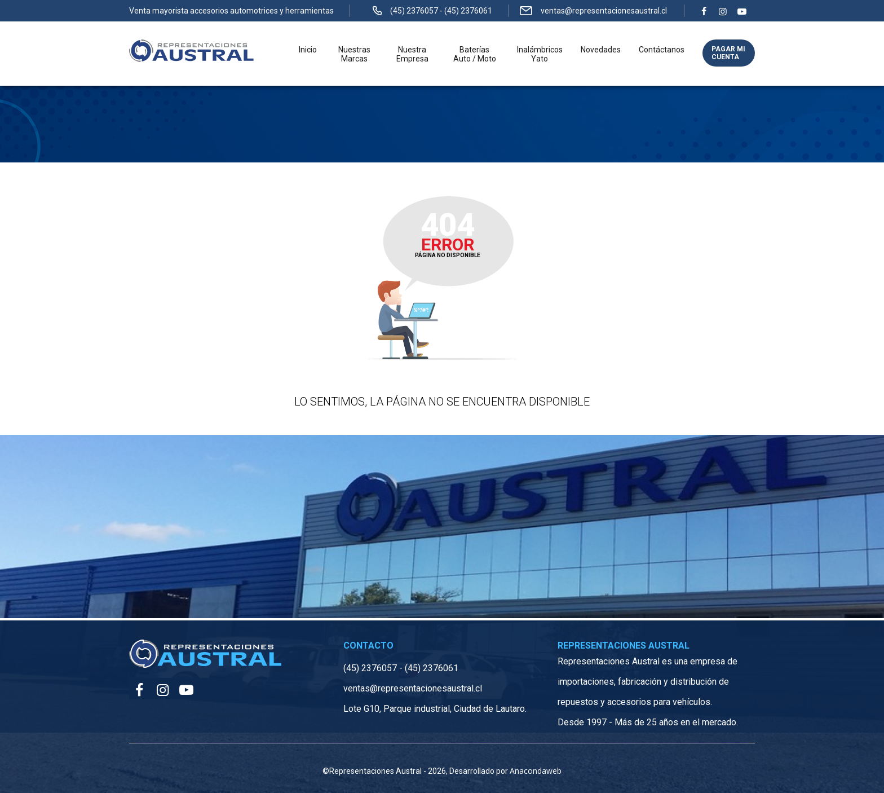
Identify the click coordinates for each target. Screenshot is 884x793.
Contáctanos (661, 49)
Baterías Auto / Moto (474, 54)
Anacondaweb (536, 770)
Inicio (308, 49)
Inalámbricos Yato (540, 54)
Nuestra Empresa (412, 54)
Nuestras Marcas (354, 54)
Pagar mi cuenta (728, 53)
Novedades (601, 49)
